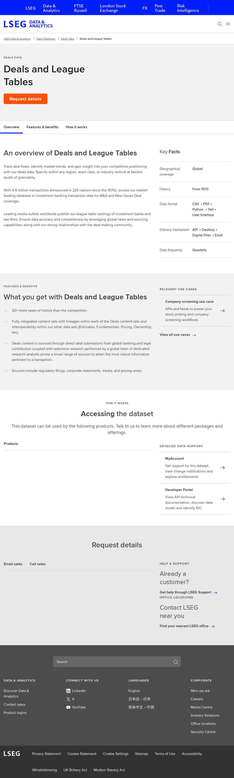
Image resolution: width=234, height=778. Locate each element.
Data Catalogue (46, 39)
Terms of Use (165, 753)
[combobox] (111, 661)
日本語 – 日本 (139, 699)
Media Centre (202, 707)
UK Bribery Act (75, 770)
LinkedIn (76, 690)
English (134, 690)
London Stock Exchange (113, 8)
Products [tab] (11, 443)
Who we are (200, 690)
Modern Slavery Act (109, 770)
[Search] (220, 24)
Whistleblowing (44, 770)
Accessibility (192, 753)
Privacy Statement (46, 753)
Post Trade (160, 8)
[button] (23, 680)
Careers (197, 699)
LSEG (31, 8)
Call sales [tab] (38, 564)
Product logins (15, 712)
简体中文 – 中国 (141, 707)
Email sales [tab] (13, 564)
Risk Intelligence (188, 8)
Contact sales (14, 704)
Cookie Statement (82, 753)
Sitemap (141, 753)
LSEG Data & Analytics (17, 39)
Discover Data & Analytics (16, 693)
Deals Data (67, 39)
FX (144, 8)
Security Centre (203, 731)
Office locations (203, 723)
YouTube (76, 707)
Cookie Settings (115, 753)
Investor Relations (205, 715)
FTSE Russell (80, 8)
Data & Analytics (51, 8)
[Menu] (228, 24)
